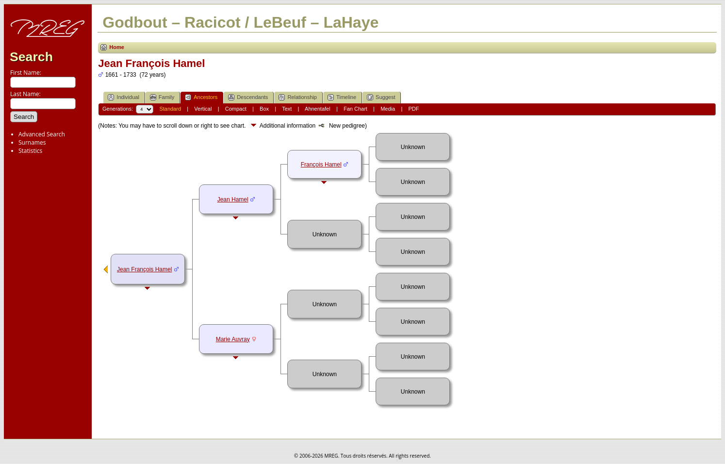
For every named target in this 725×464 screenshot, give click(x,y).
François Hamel (321, 164)
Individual (123, 97)
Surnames (32, 142)
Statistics (30, 151)
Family (162, 97)
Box (264, 109)
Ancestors (201, 97)
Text (287, 109)
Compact (236, 109)
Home (116, 47)
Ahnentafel (317, 109)
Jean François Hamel (144, 269)
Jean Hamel (232, 199)
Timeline (342, 97)
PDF (413, 109)
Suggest (381, 97)
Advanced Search (41, 134)
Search (31, 57)
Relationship (298, 97)
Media (387, 109)
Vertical (203, 109)
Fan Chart (355, 109)
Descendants (248, 97)
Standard (170, 109)
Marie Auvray (233, 339)
